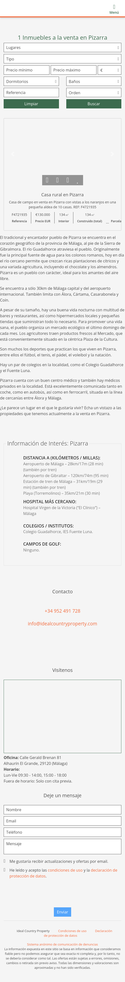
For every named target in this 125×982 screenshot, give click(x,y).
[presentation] (63, 894)
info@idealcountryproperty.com (62, 623)
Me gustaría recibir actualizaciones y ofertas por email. (56, 861)
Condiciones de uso (72, 931)
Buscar (93, 103)
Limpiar (31, 103)
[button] (12, 153)
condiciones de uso (65, 870)
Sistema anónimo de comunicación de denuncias (62, 944)
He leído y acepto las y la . (61, 873)
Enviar (62, 912)
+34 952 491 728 (62, 611)
